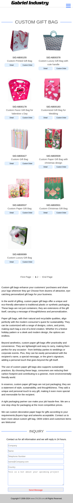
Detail (12, 65)
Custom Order (27, 65)
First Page (25, 277)
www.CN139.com (38, 498)
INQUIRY (36, 431)
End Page (47, 277)
